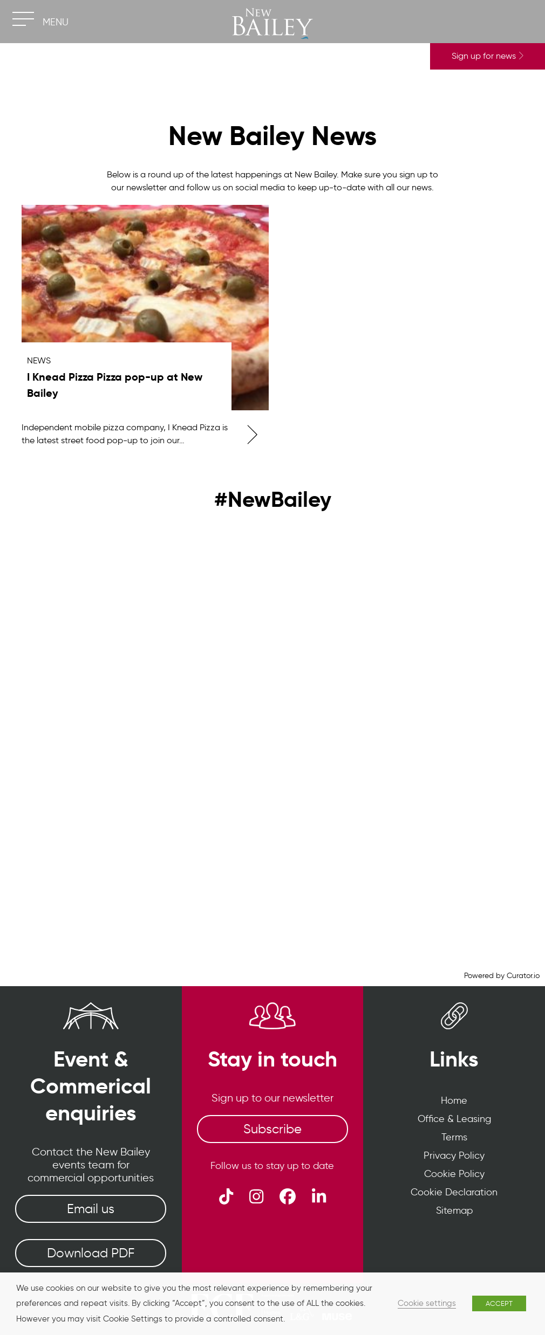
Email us (90, 1208)
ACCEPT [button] (499, 1303)
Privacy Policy (454, 1155)
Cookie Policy (454, 1174)
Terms (454, 1137)
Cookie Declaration (454, 1192)
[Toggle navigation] (23, 19)
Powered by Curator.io (502, 975)
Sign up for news (487, 56)
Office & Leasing (454, 1119)
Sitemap (454, 1210)
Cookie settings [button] (427, 1303)
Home (454, 1100)
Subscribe (272, 1129)
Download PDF (90, 1253)
